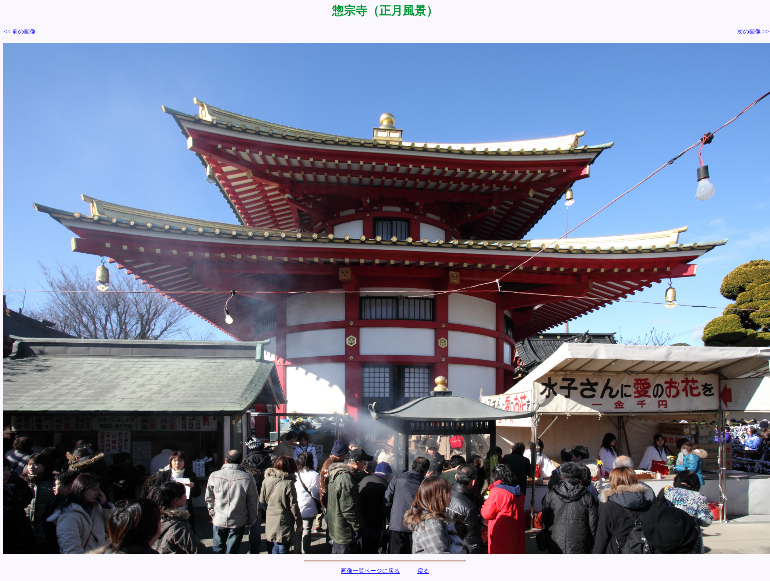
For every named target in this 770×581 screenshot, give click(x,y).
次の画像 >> (753, 31)
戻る (423, 571)
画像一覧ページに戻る (370, 571)
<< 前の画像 (20, 31)
